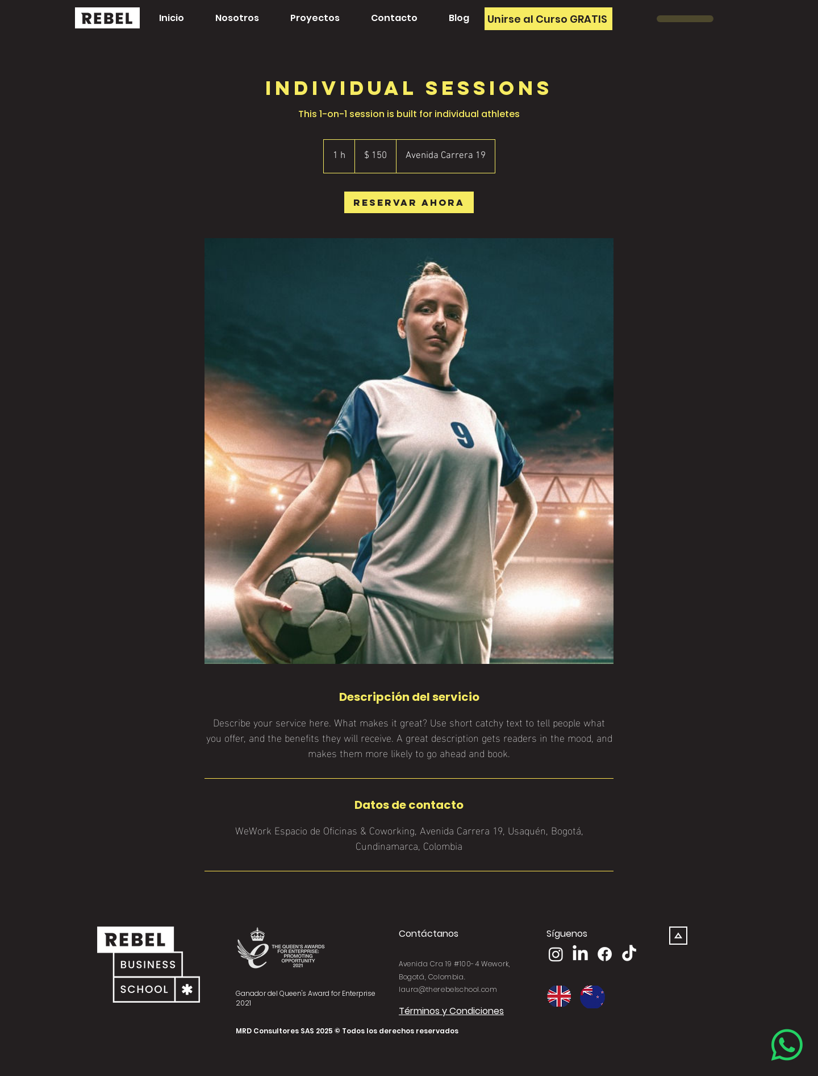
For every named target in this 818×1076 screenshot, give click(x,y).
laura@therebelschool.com (448, 989)
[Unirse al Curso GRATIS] (548, 18)
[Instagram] (555, 954)
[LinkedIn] (580, 954)
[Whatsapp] (787, 1045)
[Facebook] (604, 954)
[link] (409, 202)
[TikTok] (629, 954)
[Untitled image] (409, 451)
